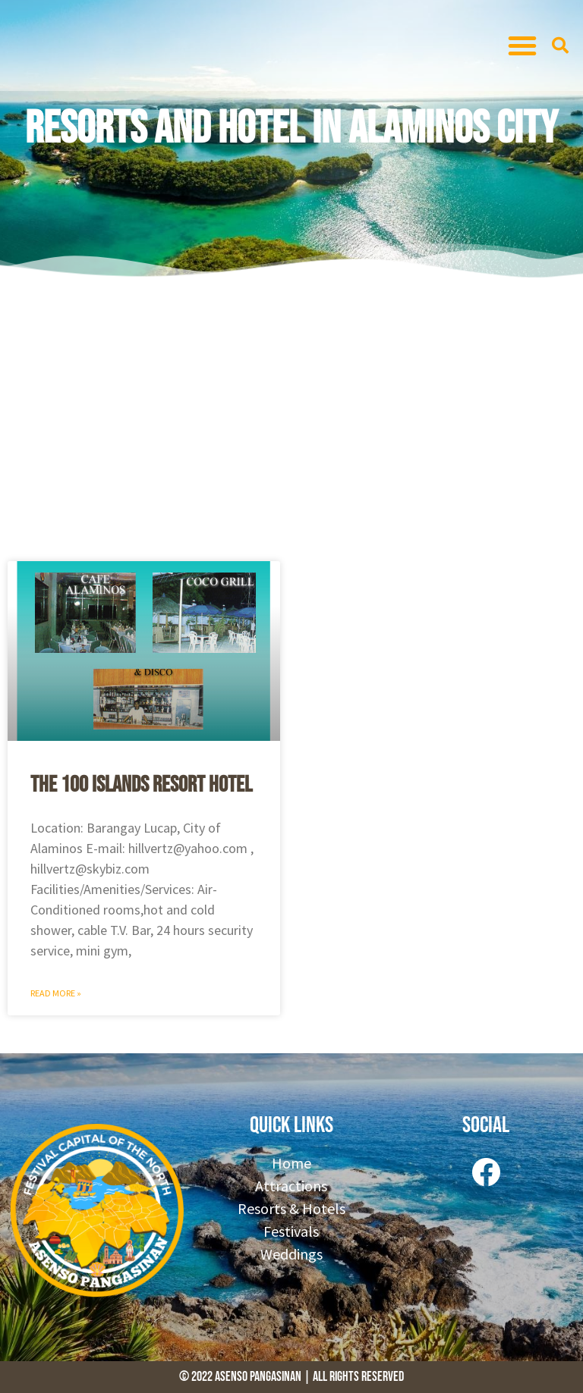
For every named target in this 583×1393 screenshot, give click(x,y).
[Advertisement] (291, 417)
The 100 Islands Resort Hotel (141, 784)
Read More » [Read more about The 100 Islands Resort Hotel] (55, 993)
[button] (522, 45)
